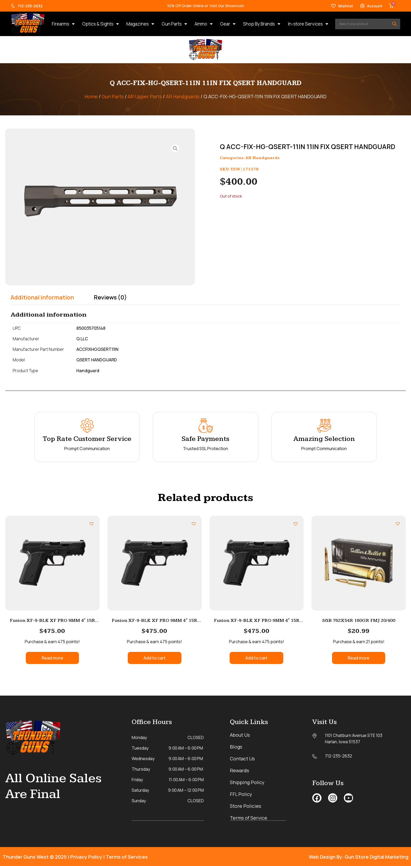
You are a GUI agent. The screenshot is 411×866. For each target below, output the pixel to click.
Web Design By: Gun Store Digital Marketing (358, 856)
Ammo (204, 24)
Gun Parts (174, 24)
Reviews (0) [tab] (110, 297)
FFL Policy (241, 794)
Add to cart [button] (154, 658)
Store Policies (245, 806)
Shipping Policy (247, 782)
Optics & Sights (100, 24)
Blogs (236, 746)
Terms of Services (127, 856)
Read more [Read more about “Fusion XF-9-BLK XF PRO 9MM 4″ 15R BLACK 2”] (52, 658)
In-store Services (308, 24)
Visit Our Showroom (227, 5)
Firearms (63, 24)
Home (91, 96)
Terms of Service (249, 817)
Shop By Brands (261, 24)
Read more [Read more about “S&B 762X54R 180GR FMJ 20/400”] (358, 658)
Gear (228, 24)
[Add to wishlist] (91, 524)
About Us (240, 734)
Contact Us (242, 758)
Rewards (239, 770)
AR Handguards (183, 96)
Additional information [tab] (42, 297)
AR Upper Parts (145, 96)
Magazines (140, 24)
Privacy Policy (86, 856)
